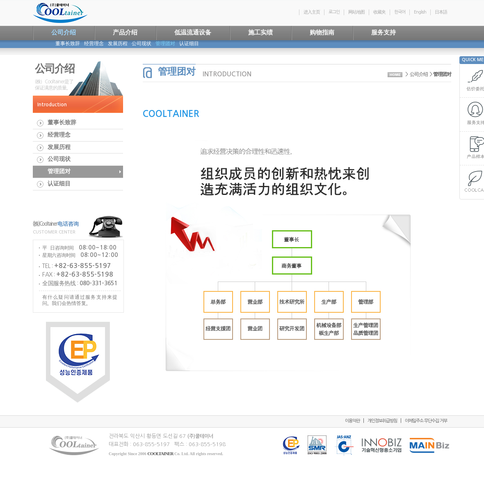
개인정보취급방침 (382, 421)
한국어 (399, 12)
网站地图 (356, 12)
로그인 (334, 12)
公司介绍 (419, 74)
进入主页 (312, 12)
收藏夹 (379, 12)
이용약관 (352, 421)
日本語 (441, 12)
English (420, 12)
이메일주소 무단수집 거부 (426, 421)
